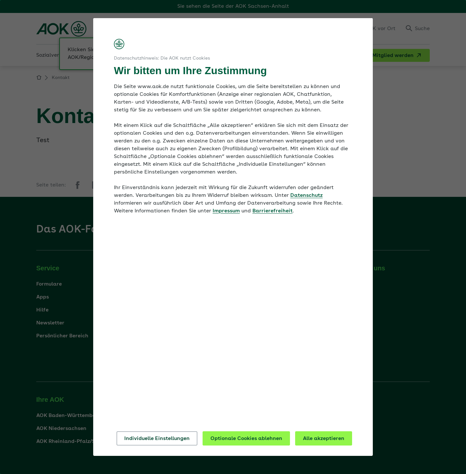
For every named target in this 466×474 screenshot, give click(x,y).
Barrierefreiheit (272, 211)
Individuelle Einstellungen (157, 438)
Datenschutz (306, 195)
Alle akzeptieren (323, 438)
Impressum (226, 211)
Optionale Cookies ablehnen (246, 438)
